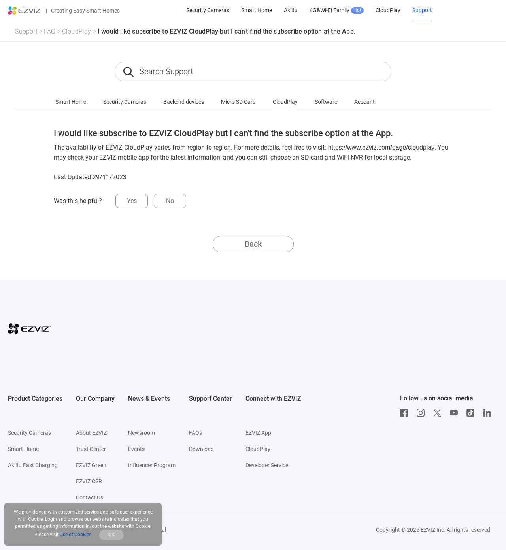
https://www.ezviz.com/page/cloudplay (381, 147)
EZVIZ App (258, 433)
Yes (132, 201)
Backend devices (183, 102)
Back (253, 244)
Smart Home (70, 102)
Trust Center (91, 449)
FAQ (50, 31)
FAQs (195, 433)
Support (26, 31)
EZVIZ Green (91, 465)
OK (111, 534)
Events (136, 449)
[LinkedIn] (489, 413)
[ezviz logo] (25, 10)
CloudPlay (76, 31)
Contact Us (89, 497)
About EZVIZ (91, 433)
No (170, 201)
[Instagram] (423, 413)
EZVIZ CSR (89, 481)
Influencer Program (152, 465)
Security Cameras (124, 102)
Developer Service (266, 465)
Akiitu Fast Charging (33, 465)
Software (326, 102)
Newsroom (141, 433)
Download (201, 449)
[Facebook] (406, 413)
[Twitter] (439, 413)
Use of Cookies (75, 534)
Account (364, 102)
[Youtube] (456, 413)
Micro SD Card (238, 102)
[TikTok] (472, 413)
